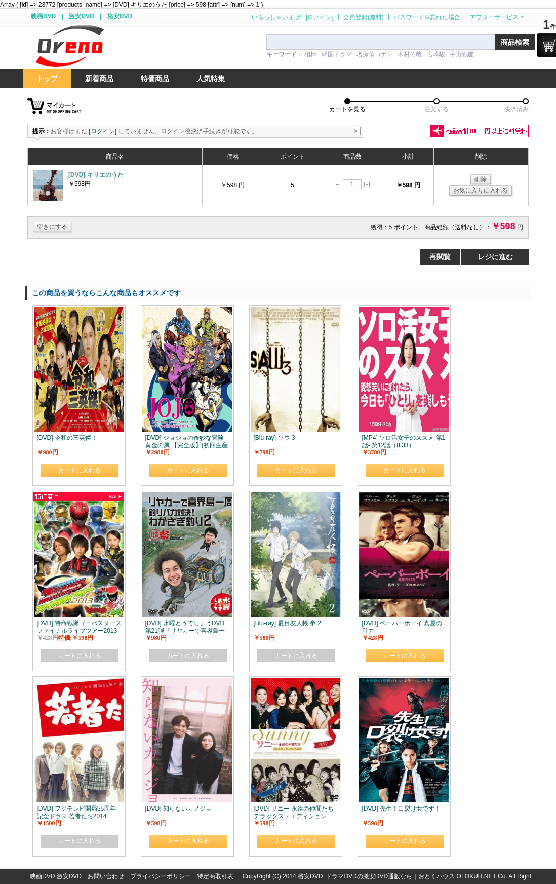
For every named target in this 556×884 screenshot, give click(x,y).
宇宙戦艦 (462, 54)
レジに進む (495, 257)
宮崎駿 (436, 54)
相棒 (310, 54)
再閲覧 (440, 257)
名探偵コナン (374, 54)
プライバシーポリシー (160, 876)
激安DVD (81, 16)
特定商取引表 (215, 876)
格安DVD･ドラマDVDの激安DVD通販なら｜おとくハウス (377, 876)
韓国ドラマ (337, 54)
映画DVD (43, 16)
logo (69, 46)
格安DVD (119, 16)
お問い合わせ (106, 876)
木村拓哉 (410, 54)
